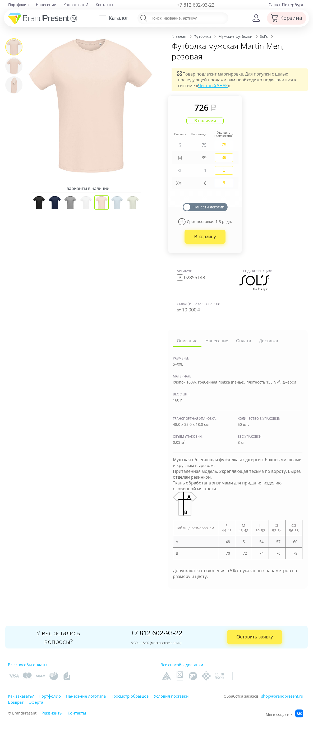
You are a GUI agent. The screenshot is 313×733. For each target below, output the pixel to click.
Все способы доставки (181, 664)
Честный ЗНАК (213, 85)
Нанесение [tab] (216, 341)
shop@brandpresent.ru (282, 696)
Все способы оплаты (27, 664)
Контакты (104, 4)
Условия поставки (171, 696)
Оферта (36, 702)
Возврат (16, 702)
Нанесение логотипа (86, 696)
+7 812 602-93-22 (195, 5)
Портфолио (18, 4)
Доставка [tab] (268, 341)
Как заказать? (75, 4)
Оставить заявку (254, 636)
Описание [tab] (187, 341)
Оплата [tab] (243, 341)
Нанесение (46, 4)
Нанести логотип (209, 206)
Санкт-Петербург (286, 5)
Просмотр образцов (130, 696)
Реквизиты (52, 713)
